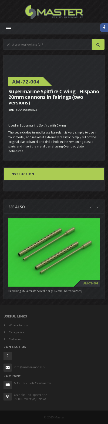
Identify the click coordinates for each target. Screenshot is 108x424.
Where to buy (18, 325)
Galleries (15, 339)
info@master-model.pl (29, 367)
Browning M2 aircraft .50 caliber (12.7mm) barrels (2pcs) (45, 292)
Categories (16, 332)
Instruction (22, 174)
